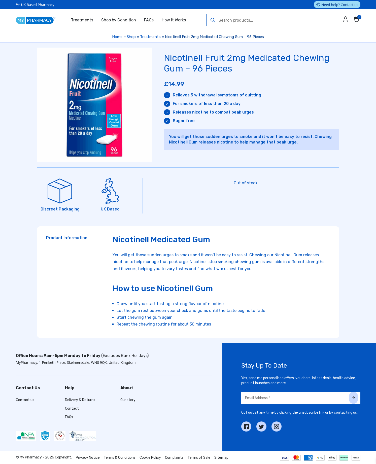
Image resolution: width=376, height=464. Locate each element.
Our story (127, 400)
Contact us (25, 400)
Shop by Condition (118, 20)
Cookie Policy (150, 457)
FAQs (149, 20)
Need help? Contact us (339, 4)
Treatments (82, 20)
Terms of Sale (199, 457)
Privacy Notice (88, 457)
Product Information (66, 237)
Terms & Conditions (119, 457)
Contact (72, 408)
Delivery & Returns (80, 400)
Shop (131, 36)
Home (117, 36)
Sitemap (221, 457)
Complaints (174, 457)
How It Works (174, 20)
